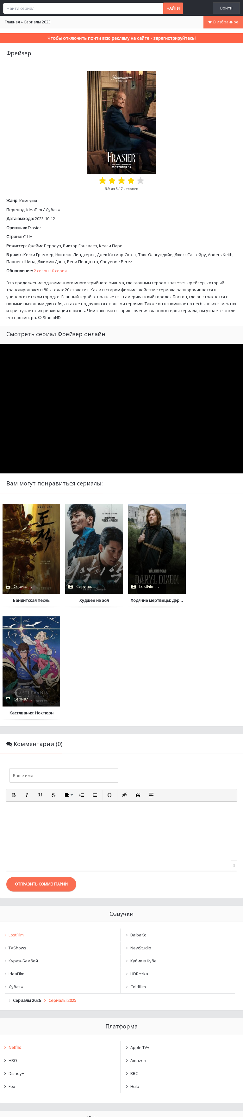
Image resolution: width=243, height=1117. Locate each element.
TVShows (17, 835)
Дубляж (53, 210)
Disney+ (16, 961)
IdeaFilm (34, 210)
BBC (134, 961)
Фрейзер (24, 1024)
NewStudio (140, 835)
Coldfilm (138, 874)
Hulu (134, 974)
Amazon (138, 948)
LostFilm (16, 822)
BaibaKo (138, 822)
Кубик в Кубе (143, 848)
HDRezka (139, 861)
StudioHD (52, 317)
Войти (226, 8)
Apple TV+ (139, 935)
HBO (13, 948)
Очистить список (121, 1040)
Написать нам (22, 1105)
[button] (14, 683)
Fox (12, 974)
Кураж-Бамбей (23, 848)
